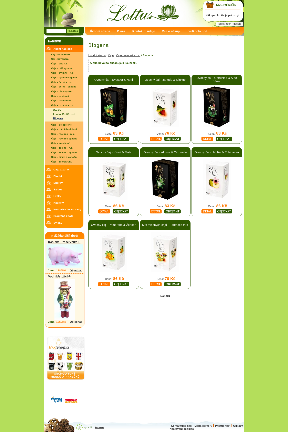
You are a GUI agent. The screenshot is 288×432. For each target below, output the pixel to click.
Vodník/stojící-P (59, 276)
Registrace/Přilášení (229, 23)
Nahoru (165, 295)
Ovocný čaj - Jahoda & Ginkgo (165, 79)
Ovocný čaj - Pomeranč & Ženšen (113, 224)
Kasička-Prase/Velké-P (64, 242)
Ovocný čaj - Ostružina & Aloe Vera (216, 79)
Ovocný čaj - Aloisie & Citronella (165, 152)
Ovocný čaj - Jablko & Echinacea (217, 152)
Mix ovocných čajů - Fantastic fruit (165, 224)
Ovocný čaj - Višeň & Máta (114, 152)
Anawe (99, 427)
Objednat (76, 270)
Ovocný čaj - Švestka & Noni (113, 79)
